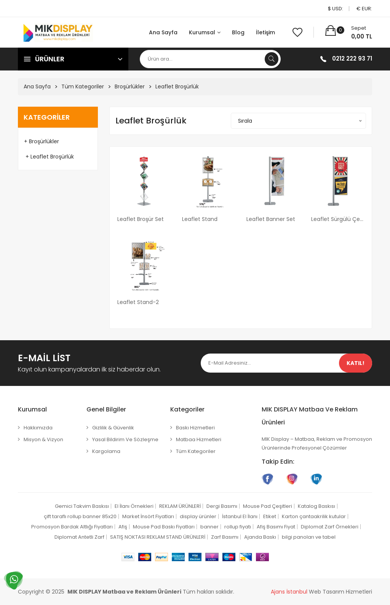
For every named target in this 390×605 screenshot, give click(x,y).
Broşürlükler (130, 86)
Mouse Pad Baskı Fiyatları (164, 526)
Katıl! (355, 363)
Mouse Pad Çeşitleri (267, 506)
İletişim (265, 32)
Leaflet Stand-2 (138, 302)
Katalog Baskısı (316, 506)
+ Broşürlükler (41, 141)
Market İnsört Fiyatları (148, 516)
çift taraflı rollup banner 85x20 (80, 516)
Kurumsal (205, 32)
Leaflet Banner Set (270, 219)
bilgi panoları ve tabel (309, 537)
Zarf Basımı (224, 537)
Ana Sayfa (163, 32)
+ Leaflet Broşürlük (49, 156)
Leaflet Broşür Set (140, 219)
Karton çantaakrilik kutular (314, 516)
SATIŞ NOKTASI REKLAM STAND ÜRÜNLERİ (157, 537)
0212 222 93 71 (352, 58)
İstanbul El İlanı (239, 516)
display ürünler (198, 516)
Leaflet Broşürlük (177, 86)
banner (209, 526)
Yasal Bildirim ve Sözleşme (125, 439)
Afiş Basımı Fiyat (276, 526)
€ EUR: (364, 8)
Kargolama (106, 451)
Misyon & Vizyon (43, 439)
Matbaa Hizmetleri (198, 439)
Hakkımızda (38, 427)
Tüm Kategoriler (82, 86)
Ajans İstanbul (289, 591)
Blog (238, 32)
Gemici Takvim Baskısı (82, 506)
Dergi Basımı (221, 506)
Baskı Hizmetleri (195, 427)
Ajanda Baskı (260, 537)
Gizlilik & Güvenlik (113, 427)
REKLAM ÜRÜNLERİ (180, 506)
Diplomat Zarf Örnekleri (329, 526)
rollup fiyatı (237, 526)
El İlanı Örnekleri (134, 506)
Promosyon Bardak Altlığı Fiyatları (72, 526)
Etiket (269, 516)
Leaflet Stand (199, 219)
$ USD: (335, 8)
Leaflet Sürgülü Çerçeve (337, 219)
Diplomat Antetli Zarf (79, 537)
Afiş (122, 526)
